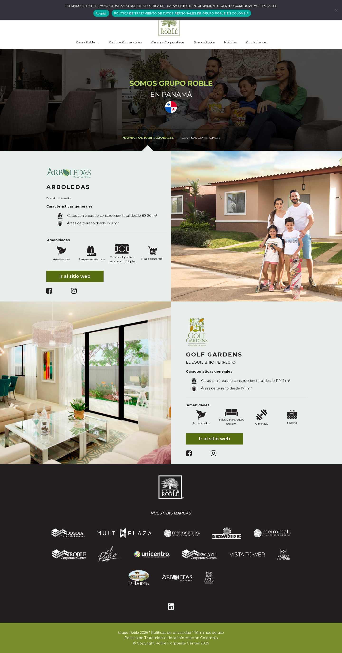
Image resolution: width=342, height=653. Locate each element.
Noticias (230, 42)
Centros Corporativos (167, 42)
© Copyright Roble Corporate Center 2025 (171, 643)
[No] (336, 10)
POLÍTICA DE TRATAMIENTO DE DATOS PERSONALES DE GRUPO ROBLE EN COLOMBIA (181, 13)
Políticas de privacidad (171, 632)
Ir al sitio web (74, 276)
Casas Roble (88, 42)
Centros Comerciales (125, 42)
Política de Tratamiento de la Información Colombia (171, 637)
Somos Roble (204, 42)
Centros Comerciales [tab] (201, 137)
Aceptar (101, 13)
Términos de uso (209, 632)
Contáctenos (256, 42)
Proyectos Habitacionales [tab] (148, 137)
